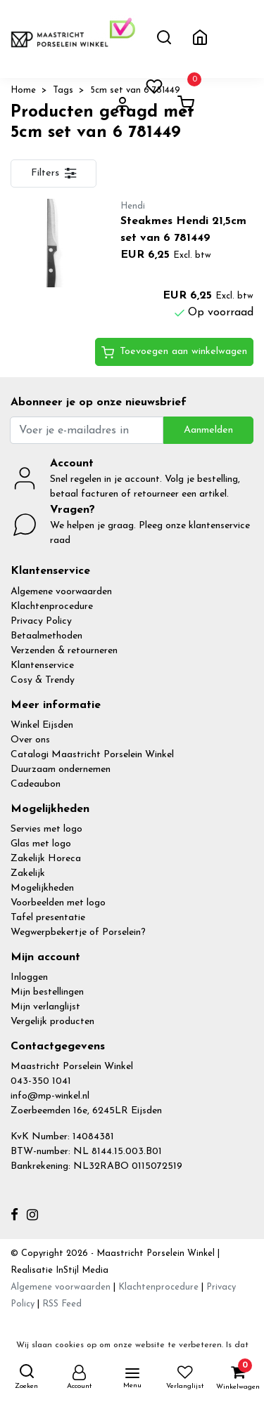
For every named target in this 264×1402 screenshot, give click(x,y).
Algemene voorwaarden (61, 592)
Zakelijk (28, 873)
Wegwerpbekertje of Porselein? (78, 932)
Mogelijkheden (42, 888)
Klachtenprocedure (52, 606)
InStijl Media (80, 1270)
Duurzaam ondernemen (61, 769)
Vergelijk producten (52, 1021)
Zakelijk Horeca (46, 858)
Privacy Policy (41, 621)
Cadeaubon (36, 784)
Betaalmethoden (46, 636)
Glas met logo (41, 844)
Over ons (30, 740)
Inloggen (29, 977)
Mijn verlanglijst (45, 1007)
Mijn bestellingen (47, 992)
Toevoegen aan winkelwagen (174, 352)
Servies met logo (46, 829)
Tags (63, 90)
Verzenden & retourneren (64, 651)
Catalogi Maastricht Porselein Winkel (92, 754)
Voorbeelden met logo (58, 903)
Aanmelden (208, 430)
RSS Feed (62, 1304)
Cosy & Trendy (43, 680)
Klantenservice (42, 665)
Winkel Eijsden (42, 725)
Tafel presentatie (48, 917)
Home (23, 90)
